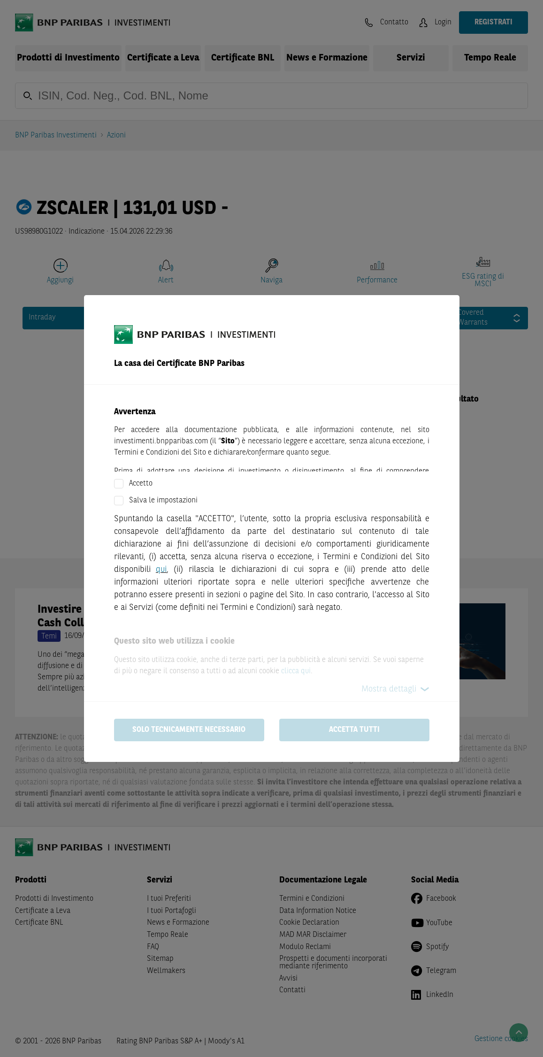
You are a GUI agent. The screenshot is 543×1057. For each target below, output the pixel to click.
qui (161, 569)
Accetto (141, 483)
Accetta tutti (354, 730)
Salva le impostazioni (163, 500)
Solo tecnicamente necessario (188, 730)
